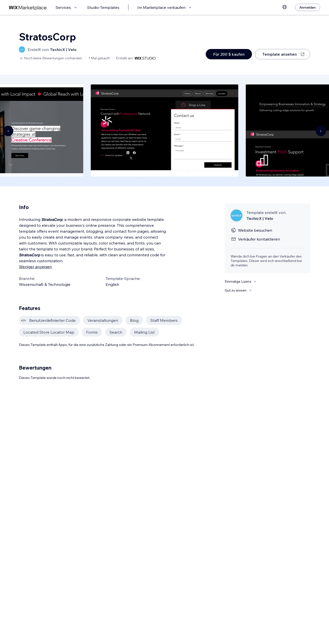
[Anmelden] (307, 7)
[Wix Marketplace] (28, 7)
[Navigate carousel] (8, 131)
